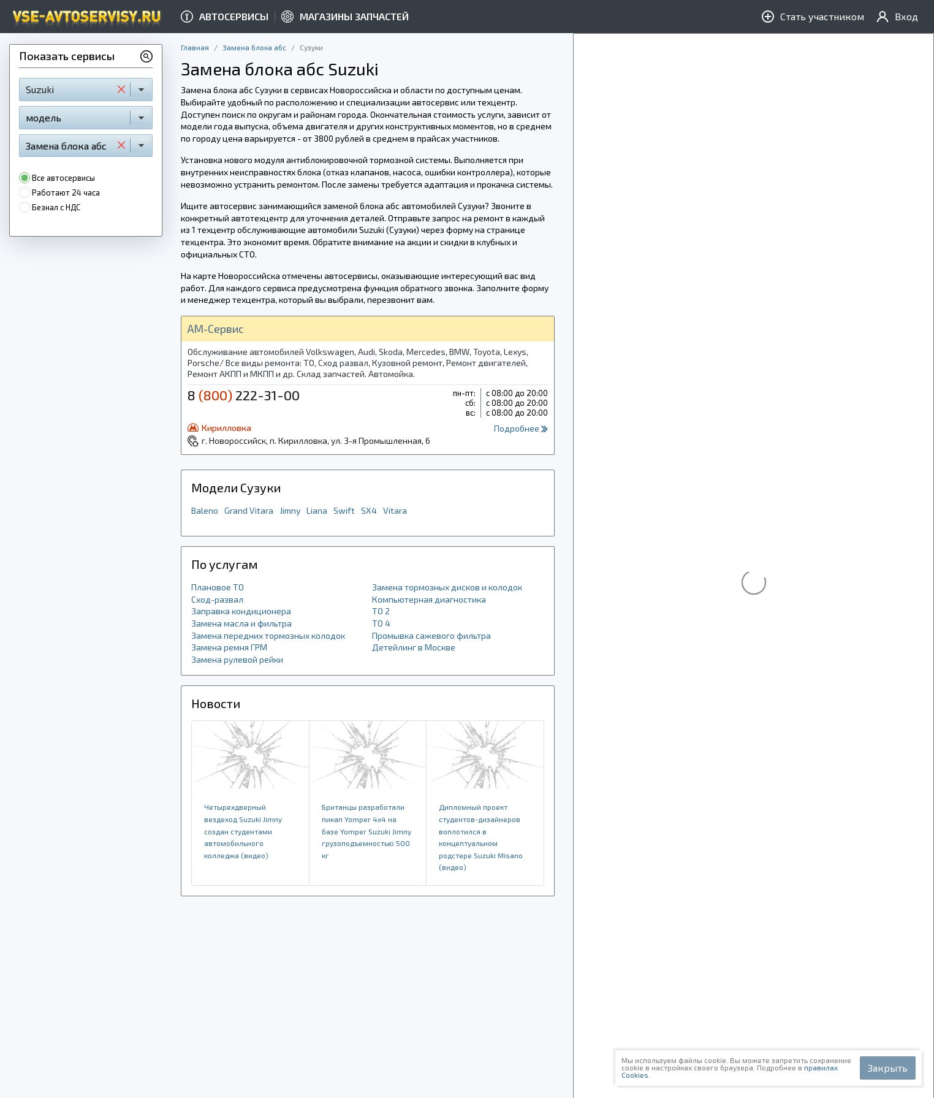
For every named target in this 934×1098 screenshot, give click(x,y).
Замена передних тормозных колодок (268, 635)
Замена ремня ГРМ (229, 647)
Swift (344, 510)
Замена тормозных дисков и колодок (447, 587)
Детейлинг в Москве (413, 647)
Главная (195, 47)
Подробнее (521, 428)
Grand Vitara (248, 510)
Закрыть (888, 1067)
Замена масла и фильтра (241, 623)
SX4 (369, 510)
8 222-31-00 (244, 395)
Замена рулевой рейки (237, 659)
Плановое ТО (217, 587)
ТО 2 (381, 611)
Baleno (204, 510)
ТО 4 (381, 623)
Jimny (289, 510)
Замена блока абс (254, 47)
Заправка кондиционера (241, 611)
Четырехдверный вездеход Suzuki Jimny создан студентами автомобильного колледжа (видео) (243, 831)
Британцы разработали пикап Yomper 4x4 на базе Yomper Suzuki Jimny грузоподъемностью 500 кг (366, 831)
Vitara (395, 510)
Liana (316, 510)
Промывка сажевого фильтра (431, 635)
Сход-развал (217, 599)
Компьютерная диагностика (429, 599)
